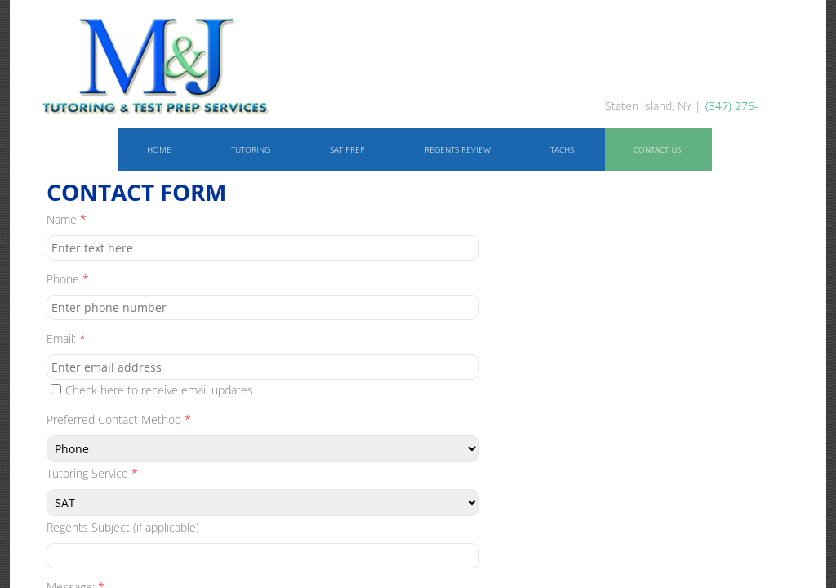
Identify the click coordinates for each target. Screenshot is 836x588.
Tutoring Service (92, 473)
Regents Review (458, 149)
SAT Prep (347, 149)
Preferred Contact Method (119, 419)
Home (159, 149)
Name (67, 219)
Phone (68, 279)
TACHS (562, 149)
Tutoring (250, 149)
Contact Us (657, 149)
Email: (66, 338)
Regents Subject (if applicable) (123, 527)
